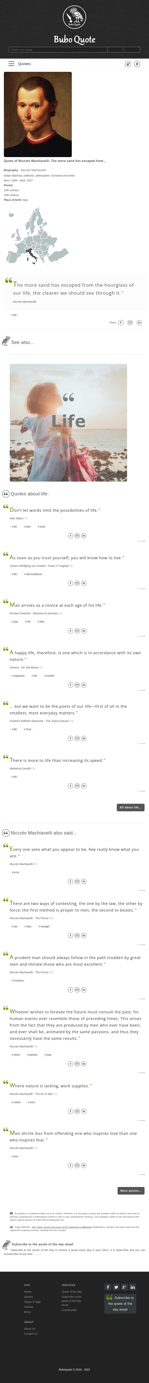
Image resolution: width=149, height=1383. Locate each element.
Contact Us (30, 1333)
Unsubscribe (69, 1310)
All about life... (131, 807)
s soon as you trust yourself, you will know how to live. (66, 557)
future (17, 1054)
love (16, 1156)
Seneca (14, 667)
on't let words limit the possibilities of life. (54, 510)
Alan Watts (16, 518)
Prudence (19, 980)
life (15, 315)
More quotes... (131, 1190)
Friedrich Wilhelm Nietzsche (26, 721)
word (42, 526)
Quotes (24, 64)
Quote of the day (72, 1291)
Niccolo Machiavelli (24, 301)
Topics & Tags (32, 1301)
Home (27, 1291)
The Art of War (44, 1093)
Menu (27, 1312)
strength (45, 926)
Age (16, 621)
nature (17, 1102)
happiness (19, 675)
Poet (28, 729)
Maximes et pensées (45, 613)
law (15, 926)
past (49, 1054)
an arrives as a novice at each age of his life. (56, 605)
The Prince (41, 918)
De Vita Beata (29, 667)
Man (42, 621)
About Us (29, 1328)
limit (28, 526)
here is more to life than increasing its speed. (56, 760)
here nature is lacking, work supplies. (49, 1085)
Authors (28, 1306)
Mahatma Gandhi (20, 768)
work (32, 1102)
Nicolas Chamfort (20, 613)
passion (33, 1054)
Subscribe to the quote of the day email (120, 1303)
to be (16, 872)
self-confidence (34, 574)
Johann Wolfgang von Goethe (28, 565)
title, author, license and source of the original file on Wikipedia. (62, 1227)
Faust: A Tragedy (58, 565)
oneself (50, 675)
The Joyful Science (57, 721)
